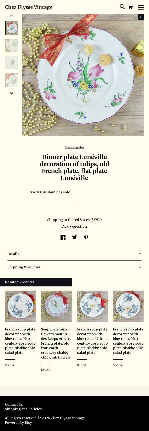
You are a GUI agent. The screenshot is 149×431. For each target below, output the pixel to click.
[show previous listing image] (11, 15)
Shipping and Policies (23, 409)
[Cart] (130, 8)
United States (79, 220)
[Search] (122, 7)
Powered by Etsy (18, 422)
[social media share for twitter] (74, 238)
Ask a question (74, 226)
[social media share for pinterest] (86, 238)
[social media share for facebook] (63, 238)
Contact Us (14, 404)
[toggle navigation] (141, 7)
